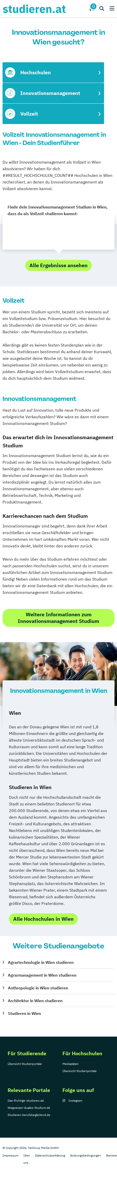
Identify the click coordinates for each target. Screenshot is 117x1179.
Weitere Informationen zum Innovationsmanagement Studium (58, 617)
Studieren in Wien (24, 1013)
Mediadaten (70, 1064)
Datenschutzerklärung (50, 1155)
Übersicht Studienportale (25, 1064)
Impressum (10, 1155)
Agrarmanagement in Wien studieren (42, 975)
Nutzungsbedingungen (85, 1155)
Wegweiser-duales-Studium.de (29, 1108)
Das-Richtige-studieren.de (26, 1100)
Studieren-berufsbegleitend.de (29, 1115)
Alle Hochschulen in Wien (43, 918)
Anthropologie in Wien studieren (38, 987)
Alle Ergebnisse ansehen (58, 265)
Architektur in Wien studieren (35, 1000)
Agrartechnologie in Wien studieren (41, 962)
